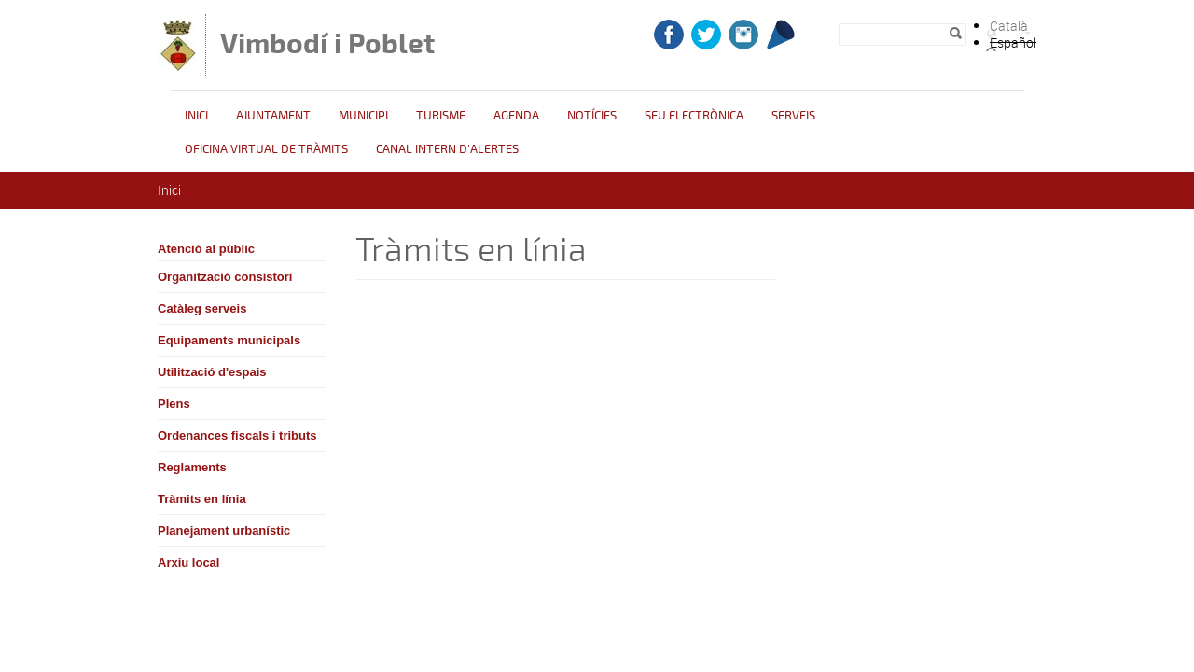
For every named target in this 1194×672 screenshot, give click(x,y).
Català (1009, 26)
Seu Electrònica (694, 115)
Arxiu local (188, 562)
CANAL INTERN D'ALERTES (447, 149)
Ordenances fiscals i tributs (237, 435)
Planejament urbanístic (224, 531)
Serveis (793, 115)
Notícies (592, 115)
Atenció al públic (206, 249)
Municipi (363, 115)
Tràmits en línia (202, 499)
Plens (174, 404)
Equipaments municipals (229, 340)
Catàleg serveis (202, 308)
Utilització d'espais (212, 372)
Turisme (440, 115)
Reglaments (192, 467)
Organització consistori (225, 277)
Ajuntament (273, 115)
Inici (196, 115)
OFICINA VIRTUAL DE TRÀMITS (266, 149)
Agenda (516, 115)
